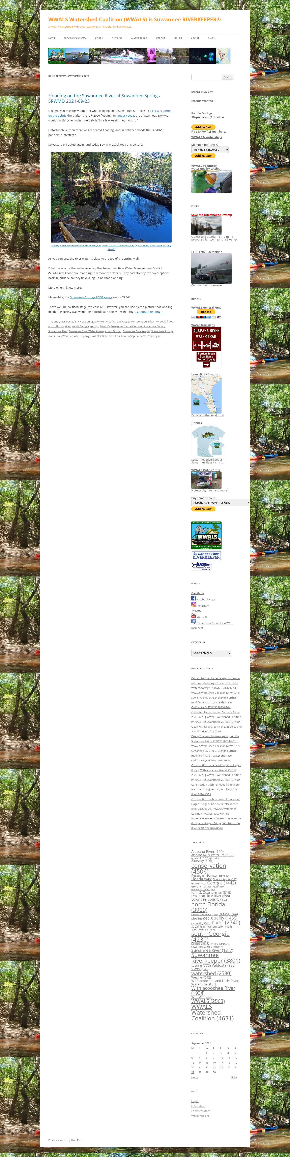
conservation (139, 321)
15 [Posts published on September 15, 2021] (207, 1062)
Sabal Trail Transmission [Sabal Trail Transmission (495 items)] (211, 926)
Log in (195, 1101)
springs (94, 326)
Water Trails (139, 38)
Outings (117, 38)
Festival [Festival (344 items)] (224, 875)
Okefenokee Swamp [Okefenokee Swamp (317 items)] (204, 914)
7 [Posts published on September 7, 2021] (199, 1058)
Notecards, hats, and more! (209, 489)
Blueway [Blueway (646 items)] (201, 860)
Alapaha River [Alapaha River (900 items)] (207, 851)
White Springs (82, 336)
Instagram (200, 606)
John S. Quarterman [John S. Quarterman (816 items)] (211, 892)
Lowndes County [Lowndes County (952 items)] (209, 899)
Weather (111, 321)
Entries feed (198, 1106)
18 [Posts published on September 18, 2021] (228, 1062)
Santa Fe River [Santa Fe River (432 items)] (203, 929)
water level (54, 336)
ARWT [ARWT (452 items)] (213, 858)
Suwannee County (154, 326)
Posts (99, 38)
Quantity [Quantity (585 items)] (201, 923)
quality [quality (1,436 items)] (224, 918)
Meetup (196, 610)
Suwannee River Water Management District (95, 331)
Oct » (234, 1077)
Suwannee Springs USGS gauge (91, 297)
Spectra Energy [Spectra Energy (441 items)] (203, 944)
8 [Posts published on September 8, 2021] (206, 1058)
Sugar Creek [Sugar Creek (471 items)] (213, 947)
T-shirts (196, 423)
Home (52, 38)
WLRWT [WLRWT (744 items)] (201, 996)
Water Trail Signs (203, 325)
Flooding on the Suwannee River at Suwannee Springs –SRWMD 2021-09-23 (105, 98)
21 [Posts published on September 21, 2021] (200, 1067)
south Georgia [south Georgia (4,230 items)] (210, 936)
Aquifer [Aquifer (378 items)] (198, 857)
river (68, 326)
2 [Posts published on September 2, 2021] (213, 1053)
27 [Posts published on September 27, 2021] (192, 1072)
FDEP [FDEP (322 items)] (211, 875)
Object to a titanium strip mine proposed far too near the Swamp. (214, 236)
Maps (211, 38)
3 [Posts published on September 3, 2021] (221, 1053)
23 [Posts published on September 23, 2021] (214, 1067)
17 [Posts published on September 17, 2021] (221, 1062)
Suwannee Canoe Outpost (126, 326)
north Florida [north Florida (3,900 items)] (208, 906)
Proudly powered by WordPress (65, 1140)
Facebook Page (203, 599)
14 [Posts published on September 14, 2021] (200, 1062)
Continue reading (150, 312)
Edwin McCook (157, 321)
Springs (89, 321)
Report (160, 38)
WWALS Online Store (205, 470)
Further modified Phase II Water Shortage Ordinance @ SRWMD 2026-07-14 (213, 702)
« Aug (194, 1077)
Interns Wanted (202, 101)
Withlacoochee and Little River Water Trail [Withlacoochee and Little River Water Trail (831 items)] (215, 982)
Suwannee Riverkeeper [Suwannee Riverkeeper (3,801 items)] (215, 957)
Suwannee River (57, 331)
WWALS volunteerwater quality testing (205, 167)
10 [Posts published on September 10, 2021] (221, 1058)
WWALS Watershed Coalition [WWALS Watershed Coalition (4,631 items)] (212, 1012)
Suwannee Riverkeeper (136, 331)
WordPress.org (200, 1116)
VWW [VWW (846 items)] (200, 968)
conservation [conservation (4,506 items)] (208, 868)
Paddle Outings (201, 113)
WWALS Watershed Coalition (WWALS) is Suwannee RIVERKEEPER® (134, 19)
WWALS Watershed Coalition (109, 336)
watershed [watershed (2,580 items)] (211, 973)
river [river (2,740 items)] (226, 922)
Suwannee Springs (162, 331)
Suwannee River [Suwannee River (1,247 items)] (212, 950)
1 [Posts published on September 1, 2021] (206, 1053)
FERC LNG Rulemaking (206, 252)
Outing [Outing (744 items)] (228, 914)
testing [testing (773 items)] (201, 965)
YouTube (199, 617)
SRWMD (100, 321)
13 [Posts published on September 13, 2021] (192, 1062)
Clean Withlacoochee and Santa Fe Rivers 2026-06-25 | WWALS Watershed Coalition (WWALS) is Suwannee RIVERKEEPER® (216, 717)
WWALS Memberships (206, 137)
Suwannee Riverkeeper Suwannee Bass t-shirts (208, 459)
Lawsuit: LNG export (205, 374)
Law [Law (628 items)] (198, 896)
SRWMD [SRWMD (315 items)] (223, 943)
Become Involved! (75, 38)
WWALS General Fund (206, 307)
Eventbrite (197, 593)
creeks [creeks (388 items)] (198, 875)
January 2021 (125, 115)
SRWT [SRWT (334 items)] (197, 946)
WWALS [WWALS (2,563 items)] (208, 1000)
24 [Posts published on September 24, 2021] (221, 1067)
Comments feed (200, 1111)
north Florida (56, 326)
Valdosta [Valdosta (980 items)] (223, 965)
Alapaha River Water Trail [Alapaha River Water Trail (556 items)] (212, 855)
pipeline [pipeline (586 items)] (200, 918)
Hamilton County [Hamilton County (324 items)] (203, 889)
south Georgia (80, 326)
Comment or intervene (211, 284)
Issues (178, 38)
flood (170, 321)
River (81, 321)
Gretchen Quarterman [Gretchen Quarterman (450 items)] (207, 886)
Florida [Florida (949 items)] (201, 878)
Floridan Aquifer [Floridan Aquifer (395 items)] (225, 879)
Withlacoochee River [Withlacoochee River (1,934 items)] (213, 990)
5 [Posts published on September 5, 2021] (235, 1053)
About (195, 38)
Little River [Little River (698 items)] (218, 896)
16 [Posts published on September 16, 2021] (214, 1062)
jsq (160, 336)
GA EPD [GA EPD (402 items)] (198, 883)
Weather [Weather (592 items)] (201, 977)
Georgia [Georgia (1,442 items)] (221, 883)
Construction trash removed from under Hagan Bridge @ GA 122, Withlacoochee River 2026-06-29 (215, 789)
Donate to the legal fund (207, 414)
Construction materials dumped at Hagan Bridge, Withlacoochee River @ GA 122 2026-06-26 (216, 823)
